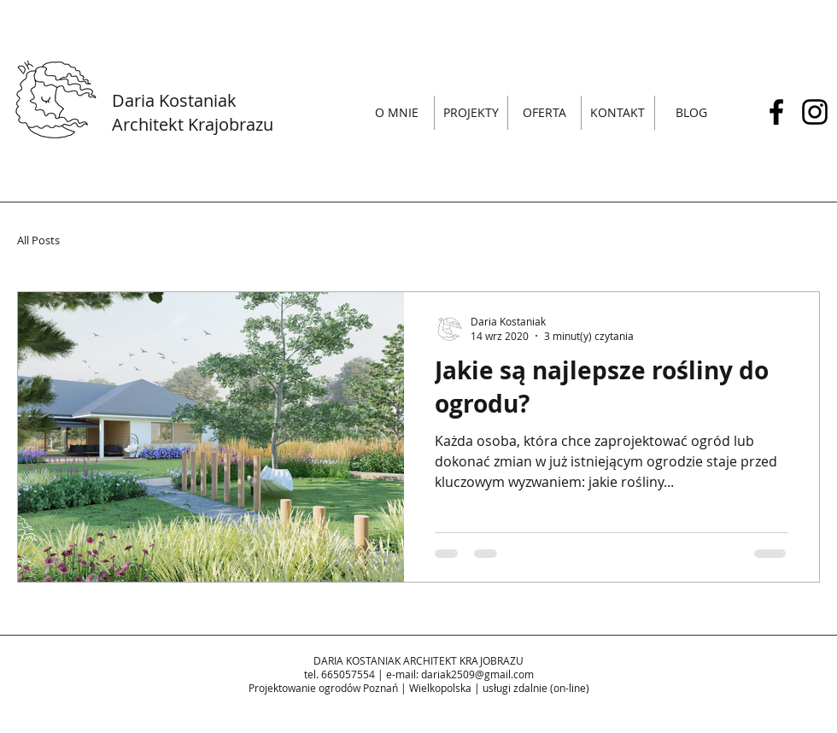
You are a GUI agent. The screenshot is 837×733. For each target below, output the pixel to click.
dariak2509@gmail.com (477, 674)
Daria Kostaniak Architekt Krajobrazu (192, 112)
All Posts (38, 240)
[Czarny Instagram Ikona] (815, 112)
